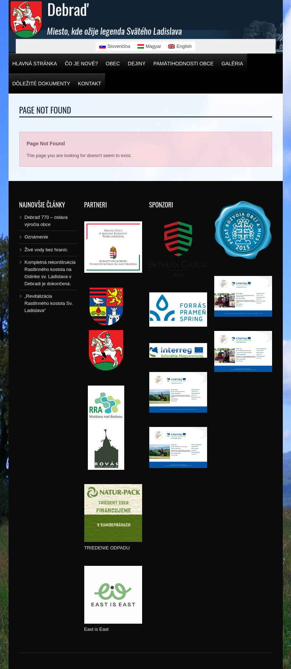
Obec (113, 63)
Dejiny (137, 63)
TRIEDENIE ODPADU (107, 547)
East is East (96, 629)
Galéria (232, 63)
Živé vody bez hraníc (46, 249)
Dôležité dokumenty (41, 83)
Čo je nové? (81, 63)
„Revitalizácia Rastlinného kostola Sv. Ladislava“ (49, 303)
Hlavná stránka (34, 63)
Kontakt (89, 83)
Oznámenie (36, 237)
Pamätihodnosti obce (184, 63)
